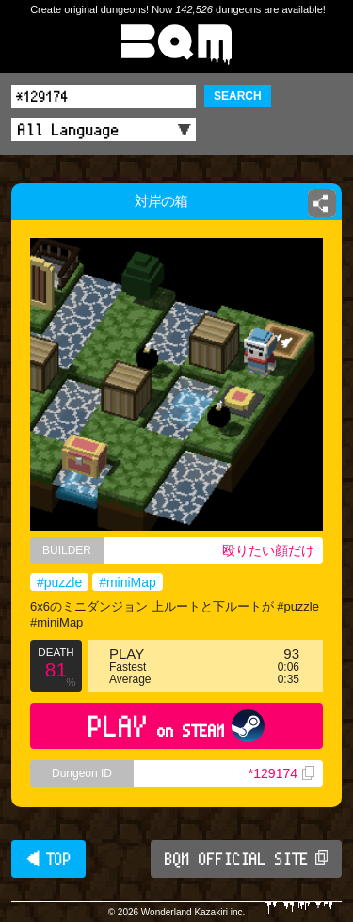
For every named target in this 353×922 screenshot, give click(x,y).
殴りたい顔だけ (268, 550)
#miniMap (127, 582)
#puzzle (59, 582)
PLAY (176, 725)
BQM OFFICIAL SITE (246, 859)
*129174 (281, 773)
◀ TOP (48, 859)
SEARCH (238, 96)
